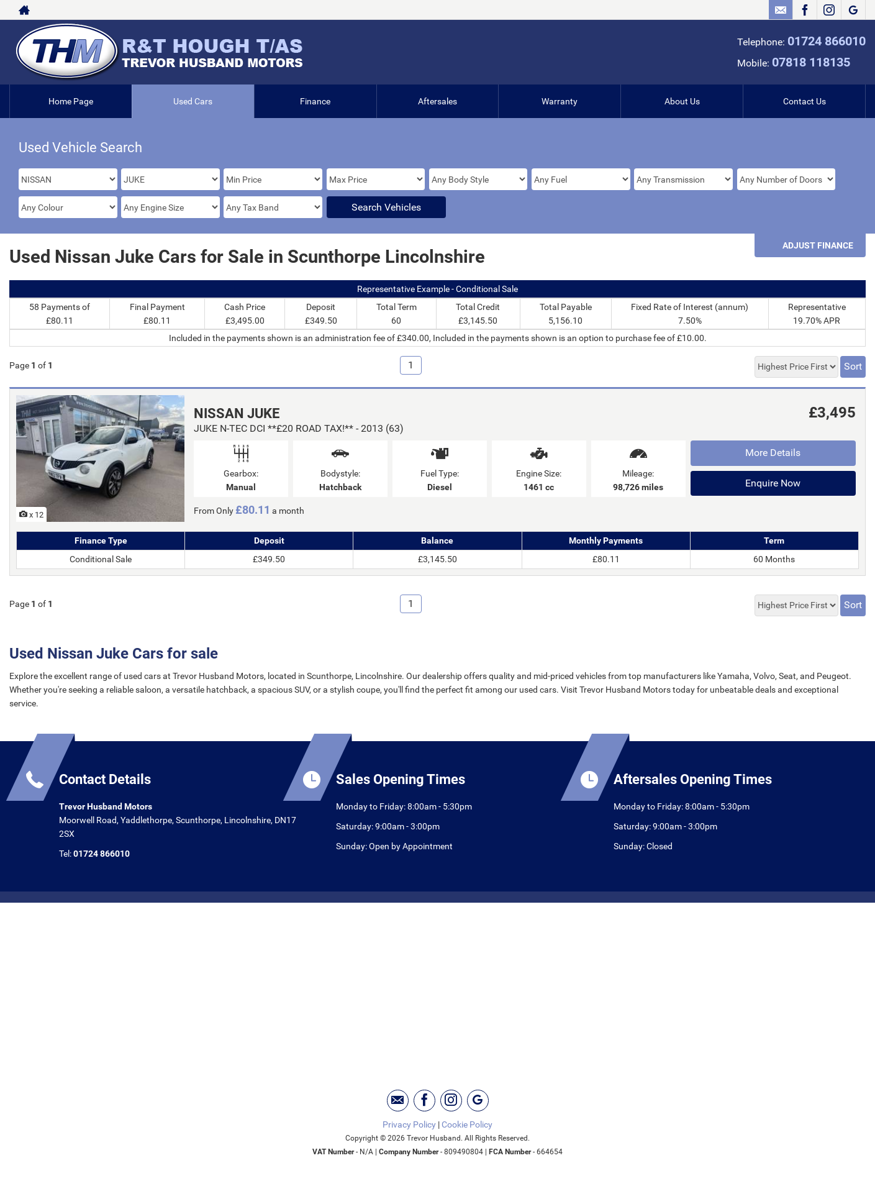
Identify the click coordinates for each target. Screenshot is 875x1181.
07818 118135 (811, 62)
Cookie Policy (467, 1124)
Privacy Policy (409, 1124)
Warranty (560, 101)
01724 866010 (826, 41)
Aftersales (437, 101)
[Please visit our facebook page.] (804, 10)
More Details (772, 452)
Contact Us (804, 101)
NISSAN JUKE (236, 413)
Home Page (70, 101)
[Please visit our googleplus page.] (853, 10)
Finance (315, 101)
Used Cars (192, 101)
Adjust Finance (817, 245)
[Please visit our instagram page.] (829, 10)
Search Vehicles (386, 207)
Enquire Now (772, 483)
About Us (682, 101)
